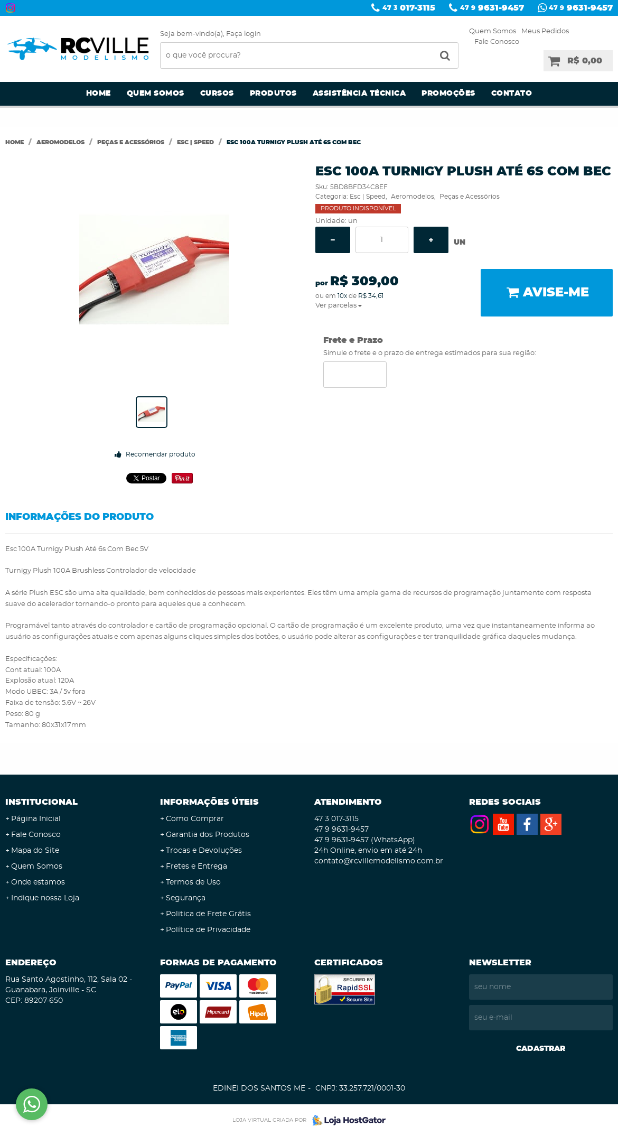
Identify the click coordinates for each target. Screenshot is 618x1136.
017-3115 (408, 8)
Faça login (243, 34)
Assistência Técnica (359, 93)
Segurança (185, 898)
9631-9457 (492, 8)
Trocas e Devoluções (204, 850)
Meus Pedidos (545, 31)
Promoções (448, 93)
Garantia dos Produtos (207, 835)
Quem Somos (492, 31)
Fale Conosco (496, 42)
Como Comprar (195, 819)
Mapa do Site (35, 850)
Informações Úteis (209, 802)
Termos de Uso (193, 882)
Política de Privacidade (208, 930)
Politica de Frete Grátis (208, 914)
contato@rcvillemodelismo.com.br (378, 861)
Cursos (217, 93)
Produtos (273, 93)
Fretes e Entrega (196, 866)
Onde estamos (38, 882)
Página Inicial (36, 819)
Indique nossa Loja (45, 898)
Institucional (41, 802)
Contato (511, 93)
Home (98, 93)
